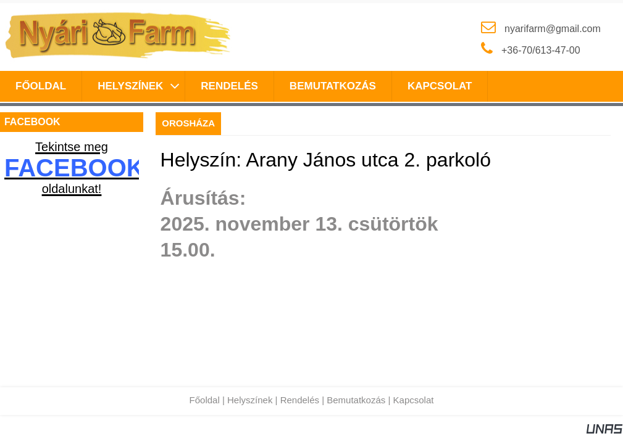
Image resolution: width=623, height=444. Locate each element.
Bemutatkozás (356, 400)
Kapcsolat (413, 400)
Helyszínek (249, 400)
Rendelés (299, 400)
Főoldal (205, 400)
